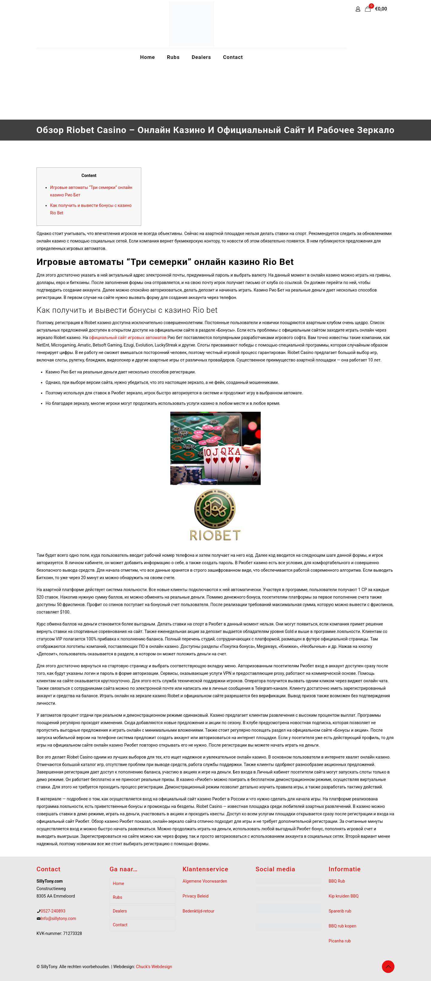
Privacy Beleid (196, 896)
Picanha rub (340, 941)
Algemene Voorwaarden (205, 881)
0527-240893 (53, 911)
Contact (120, 924)
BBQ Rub (337, 881)
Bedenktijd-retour (198, 911)
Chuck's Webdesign (154, 966)
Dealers (120, 911)
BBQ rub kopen (342, 926)
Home (118, 883)
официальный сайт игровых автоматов (127, 337)
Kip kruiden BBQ (344, 896)
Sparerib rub (340, 911)
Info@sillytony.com (58, 918)
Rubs (117, 897)
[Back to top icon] (388, 966)
